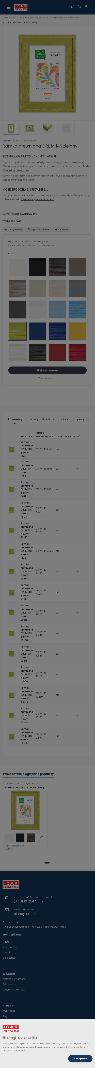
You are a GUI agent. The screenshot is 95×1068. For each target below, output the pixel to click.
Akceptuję (80, 1058)
